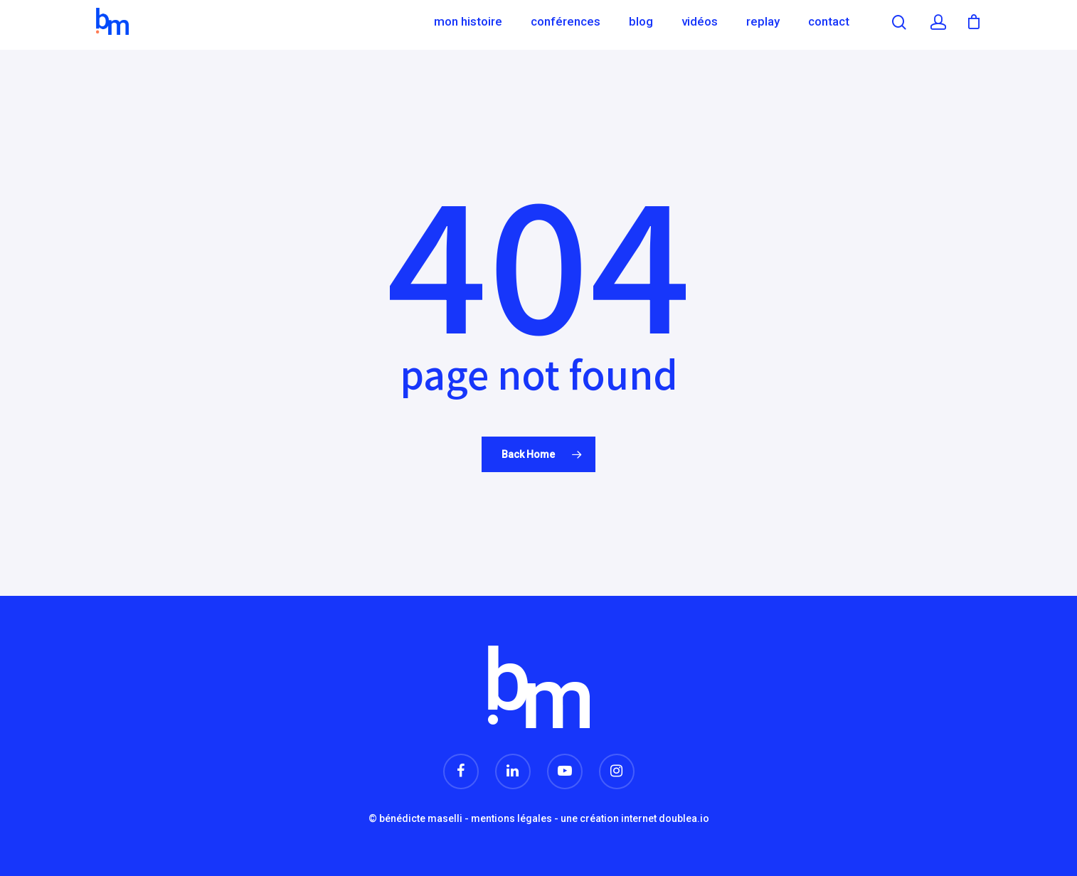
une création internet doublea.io (635, 818)
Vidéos (699, 24)
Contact (828, 24)
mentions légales (511, 818)
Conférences (565, 24)
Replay (763, 24)
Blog (641, 24)
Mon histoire (468, 24)
